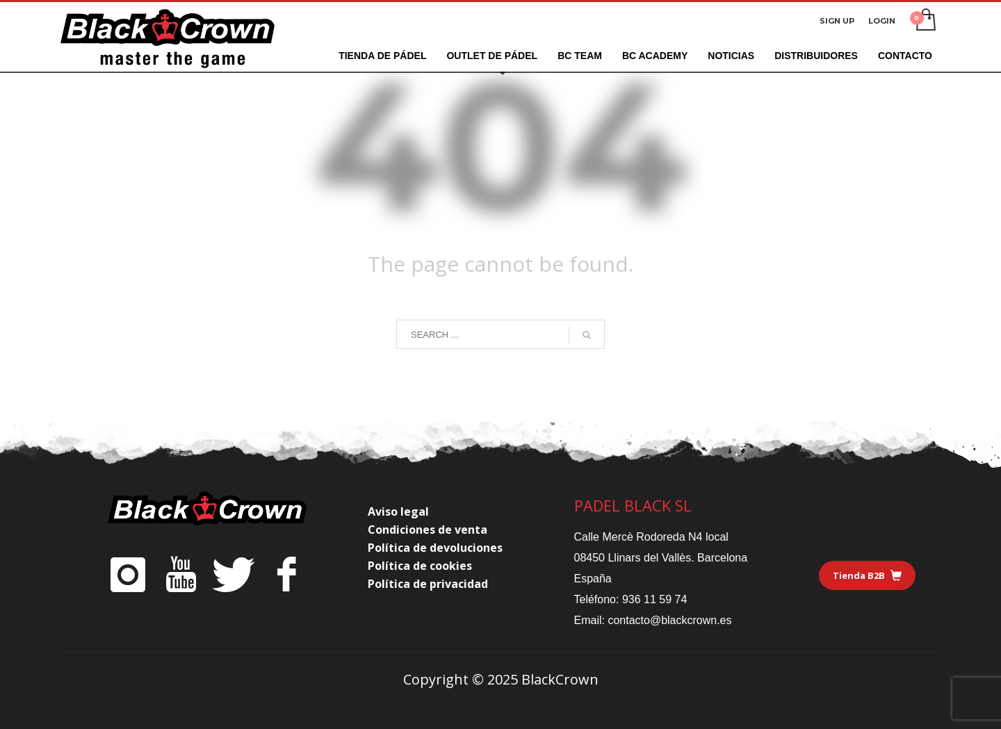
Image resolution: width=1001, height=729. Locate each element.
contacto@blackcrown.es (669, 620)
